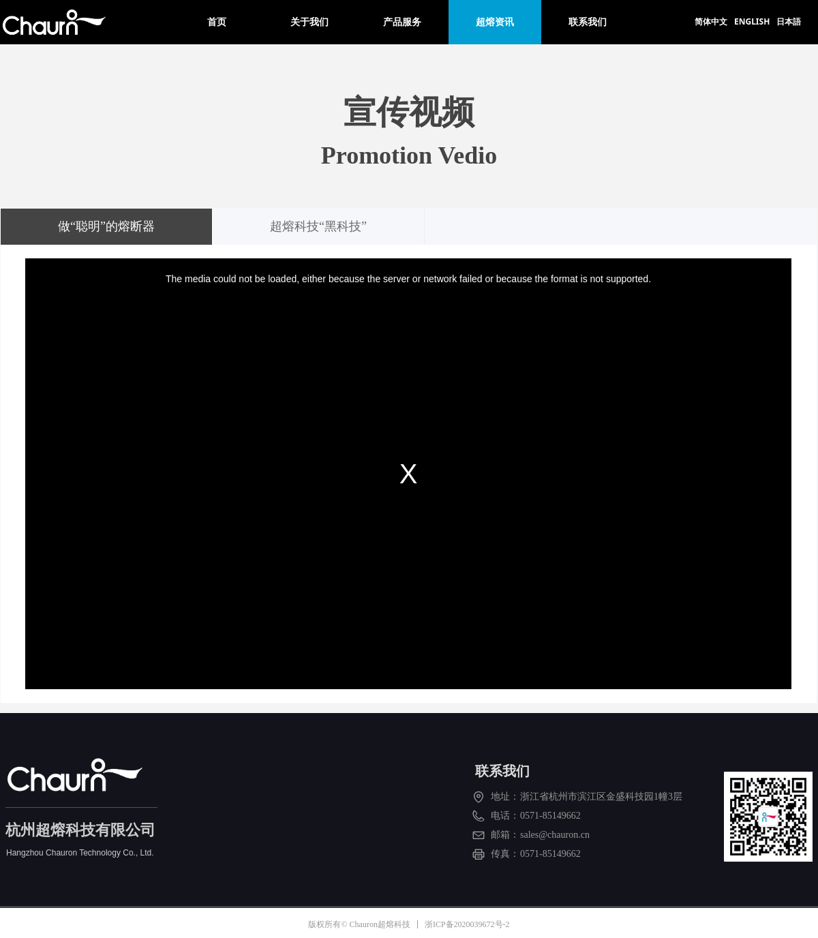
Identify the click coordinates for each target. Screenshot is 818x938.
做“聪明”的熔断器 (106, 226)
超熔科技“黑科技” (318, 226)
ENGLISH (752, 21)
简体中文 (711, 21)
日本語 (788, 21)
